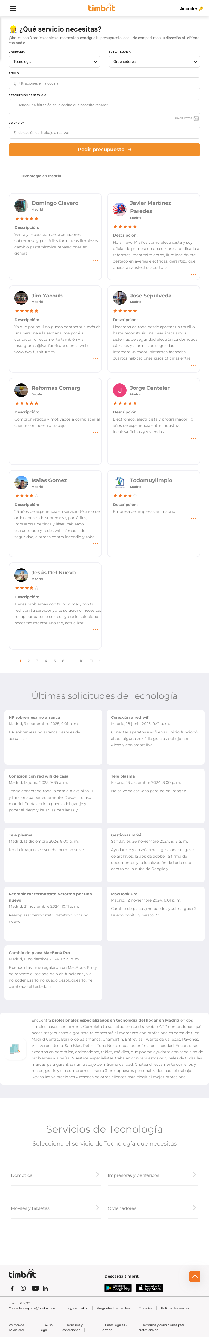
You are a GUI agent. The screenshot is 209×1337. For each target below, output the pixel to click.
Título (14, 73)
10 (82, 661)
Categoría (17, 51)
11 (91, 661)
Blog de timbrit (76, 1308)
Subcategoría (120, 51)
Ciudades (145, 1308)
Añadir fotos (187, 118)
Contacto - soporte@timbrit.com (32, 1308)
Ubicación (17, 122)
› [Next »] (99, 661)
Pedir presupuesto (104, 150)
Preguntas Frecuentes (113, 1308)
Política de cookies (175, 1308)
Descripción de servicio (28, 95)
